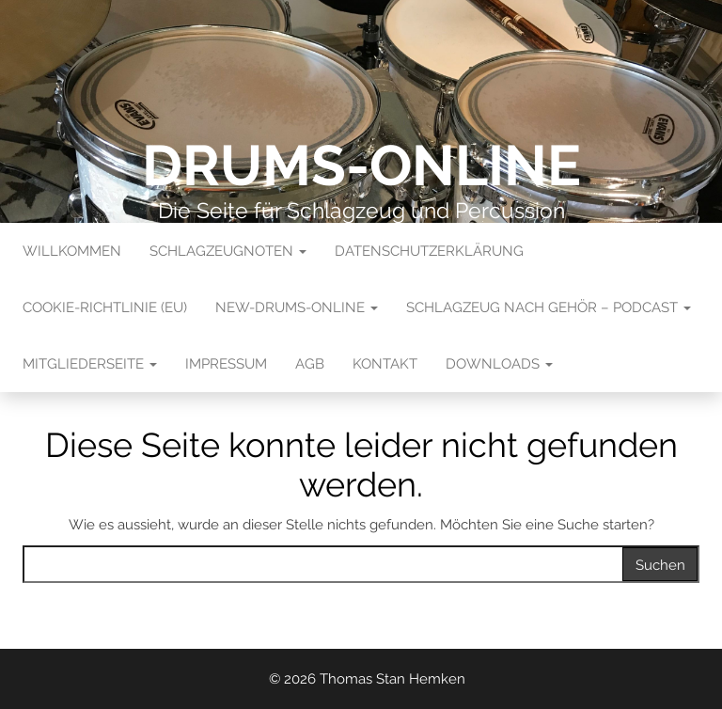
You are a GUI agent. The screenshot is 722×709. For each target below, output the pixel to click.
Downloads (499, 363)
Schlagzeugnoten (227, 251)
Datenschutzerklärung (429, 251)
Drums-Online (361, 165)
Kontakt (385, 363)
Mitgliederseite (90, 363)
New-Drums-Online (296, 307)
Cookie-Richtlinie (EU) (105, 307)
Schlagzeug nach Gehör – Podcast (548, 307)
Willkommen (72, 251)
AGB (309, 363)
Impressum (226, 363)
